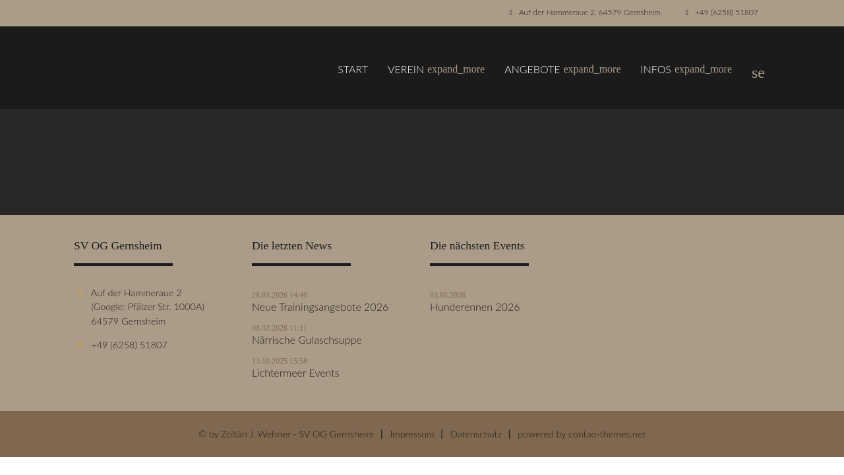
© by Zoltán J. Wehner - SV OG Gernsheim (286, 433)
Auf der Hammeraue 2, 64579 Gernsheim (590, 12)
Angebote (562, 69)
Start (353, 69)
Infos (686, 69)
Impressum (412, 433)
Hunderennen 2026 (475, 306)
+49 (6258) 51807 (726, 12)
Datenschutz (476, 433)
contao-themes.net (607, 433)
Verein (436, 69)
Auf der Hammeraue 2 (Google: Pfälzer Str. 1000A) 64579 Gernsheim (139, 307)
